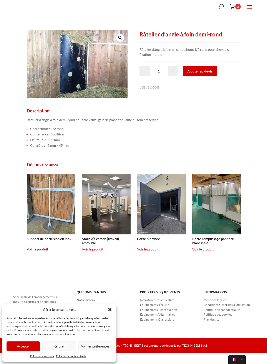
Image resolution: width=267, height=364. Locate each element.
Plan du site (211, 330)
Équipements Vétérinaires (157, 325)
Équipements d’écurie (154, 315)
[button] (110, 309)
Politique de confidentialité (71, 356)
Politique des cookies (42, 356)
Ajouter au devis (199, 82)
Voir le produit (37, 260)
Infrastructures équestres (157, 310)
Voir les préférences (95, 346)
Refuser (59, 346)
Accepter (23, 346)
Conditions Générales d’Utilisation (227, 315)
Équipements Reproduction (158, 320)
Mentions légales (215, 310)
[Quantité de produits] (158, 81)
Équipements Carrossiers (157, 330)
